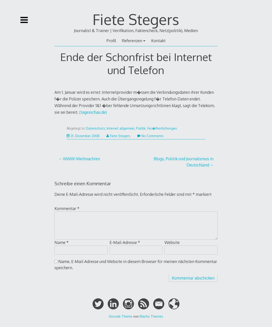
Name (61, 242)
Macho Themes (151, 316)
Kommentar (66, 208)
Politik (140, 128)
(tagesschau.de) (93, 112)
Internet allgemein (120, 128)
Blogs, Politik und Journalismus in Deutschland (183, 161)
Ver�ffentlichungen (162, 128)
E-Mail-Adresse (125, 242)
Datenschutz (95, 128)
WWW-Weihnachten (81, 158)
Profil (111, 40)
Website (172, 242)
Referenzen (132, 40)
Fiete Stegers (136, 19)
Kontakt (158, 40)
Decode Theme (120, 316)
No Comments (150, 136)
